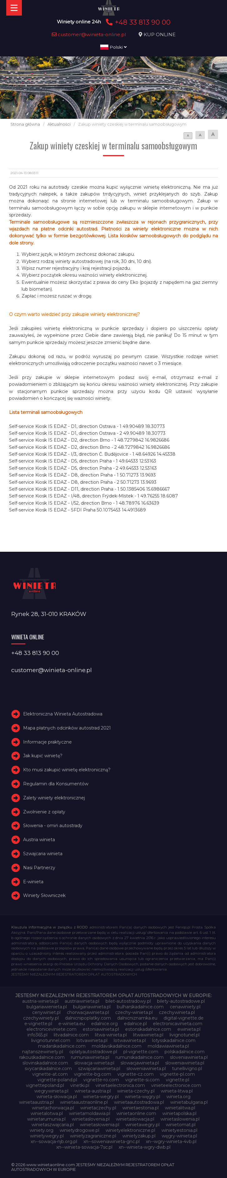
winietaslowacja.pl (135, 1119)
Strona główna (25, 124)
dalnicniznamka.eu (137, 1018)
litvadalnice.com (71, 1035)
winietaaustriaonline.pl (84, 1102)
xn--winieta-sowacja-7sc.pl (84, 1147)
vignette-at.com (50, 1074)
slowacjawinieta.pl (140, 1063)
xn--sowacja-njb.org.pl (54, 1141)
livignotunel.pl (185, 1035)
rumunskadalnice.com (140, 1057)
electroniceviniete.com (51, 1029)
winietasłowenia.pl (99, 1124)
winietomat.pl (180, 1124)
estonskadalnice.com (148, 1029)
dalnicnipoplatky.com (88, 1018)
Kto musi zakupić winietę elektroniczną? (67, 770)
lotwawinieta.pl (130, 1040)
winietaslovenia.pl (91, 1119)
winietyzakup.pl (138, 1136)
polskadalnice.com (185, 1051)
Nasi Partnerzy (39, 867)
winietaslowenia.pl (180, 1119)
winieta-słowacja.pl (57, 1096)
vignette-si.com (142, 1080)
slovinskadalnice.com (45, 1063)
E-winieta (33, 882)
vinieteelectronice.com (176, 1085)
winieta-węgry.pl (142, 1096)
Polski (113, 47)
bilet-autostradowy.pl (128, 1001)
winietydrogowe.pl (79, 1130)
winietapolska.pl (179, 1113)
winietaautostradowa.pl (139, 1102)
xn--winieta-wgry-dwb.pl (144, 1147)
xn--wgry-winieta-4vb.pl (171, 1141)
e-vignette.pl (38, 1023)
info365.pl (37, 1035)
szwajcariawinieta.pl (99, 1068)
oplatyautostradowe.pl (93, 1051)
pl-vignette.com (140, 1051)
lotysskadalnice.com (173, 1040)
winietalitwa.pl (180, 1108)
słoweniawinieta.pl (146, 1068)
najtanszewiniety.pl (42, 1051)
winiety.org (41, 1130)
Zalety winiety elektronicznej (54, 798)
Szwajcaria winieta (42, 853)
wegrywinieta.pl (51, 1091)
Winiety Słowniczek (44, 895)
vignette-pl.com (177, 1074)
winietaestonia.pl (140, 1108)
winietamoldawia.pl (89, 1113)
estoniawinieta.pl (101, 1029)
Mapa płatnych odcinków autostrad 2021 (67, 728)
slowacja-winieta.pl (94, 1063)
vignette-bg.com (92, 1074)
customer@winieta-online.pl (89, 34)
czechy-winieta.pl (134, 1012)
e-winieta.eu (71, 1023)
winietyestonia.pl (179, 1130)
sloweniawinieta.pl (184, 1063)
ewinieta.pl (188, 1029)
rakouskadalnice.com (42, 1057)
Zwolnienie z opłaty (44, 812)
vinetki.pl (79, 1085)
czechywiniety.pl (41, 1018)
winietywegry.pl (47, 1136)
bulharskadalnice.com (140, 1007)
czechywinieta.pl (177, 1012)
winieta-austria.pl (93, 1091)
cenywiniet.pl (46, 1012)
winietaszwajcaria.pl (53, 1124)
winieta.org (178, 1096)
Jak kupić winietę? (42, 756)
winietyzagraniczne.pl (93, 1136)
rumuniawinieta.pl (90, 1057)
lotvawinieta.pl (91, 1040)
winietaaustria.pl (36, 1102)
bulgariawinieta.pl (92, 1007)
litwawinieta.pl (148, 1035)
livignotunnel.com (50, 1040)
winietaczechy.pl (98, 1108)
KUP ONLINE (159, 34)
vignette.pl (177, 1080)
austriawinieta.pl (82, 1001)
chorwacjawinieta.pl (88, 1012)
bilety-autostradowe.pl (181, 1001)
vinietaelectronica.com (120, 1085)
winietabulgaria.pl (189, 1102)
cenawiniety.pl (185, 1007)
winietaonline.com (136, 1113)
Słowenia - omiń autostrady (52, 825)
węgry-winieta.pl (179, 1136)
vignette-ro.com (101, 1080)
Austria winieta (39, 839)
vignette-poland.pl (57, 1080)
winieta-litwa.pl (177, 1091)
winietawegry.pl (143, 1124)
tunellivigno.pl (187, 1068)
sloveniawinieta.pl (189, 1057)
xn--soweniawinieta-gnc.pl (111, 1141)
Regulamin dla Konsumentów (55, 784)
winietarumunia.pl (46, 1119)
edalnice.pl (135, 1023)
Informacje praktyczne (47, 742)
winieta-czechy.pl (136, 1091)
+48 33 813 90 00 (137, 22)
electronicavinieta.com (177, 1023)
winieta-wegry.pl (101, 1096)
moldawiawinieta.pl (168, 1046)
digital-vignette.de (184, 1018)
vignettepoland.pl (45, 1085)
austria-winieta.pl (40, 1001)
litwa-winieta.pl (111, 1035)
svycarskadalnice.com (48, 1068)
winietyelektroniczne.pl (130, 1130)
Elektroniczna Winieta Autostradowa (62, 714)
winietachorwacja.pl (53, 1108)
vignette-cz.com (135, 1074)
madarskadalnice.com (62, 1046)
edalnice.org (104, 1023)
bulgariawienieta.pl (47, 1007)
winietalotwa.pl (47, 1113)
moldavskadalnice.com (116, 1046)
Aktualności (59, 124)
